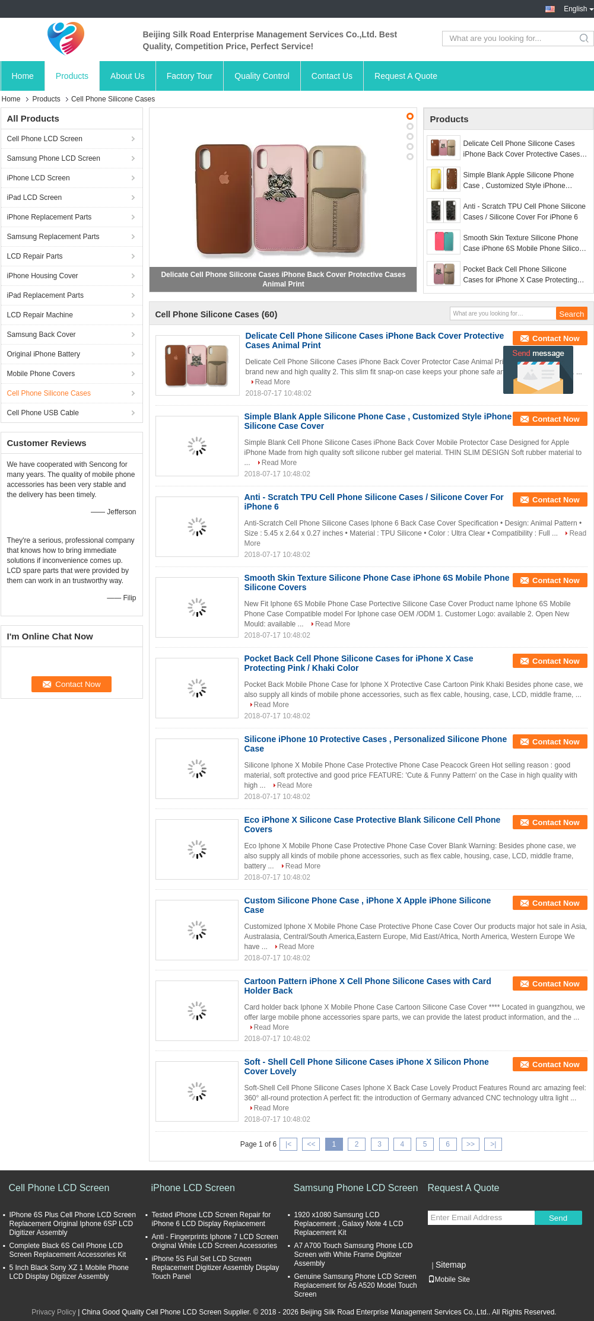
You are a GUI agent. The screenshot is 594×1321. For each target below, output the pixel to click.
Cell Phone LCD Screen (44, 139)
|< (288, 1144)
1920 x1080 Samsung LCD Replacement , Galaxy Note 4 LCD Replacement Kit (349, 1224)
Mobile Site (449, 1279)
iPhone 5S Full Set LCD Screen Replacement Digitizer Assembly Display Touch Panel (215, 1268)
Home (23, 76)
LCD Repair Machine (40, 315)
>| (493, 1144)
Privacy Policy (53, 1312)
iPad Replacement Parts (45, 295)
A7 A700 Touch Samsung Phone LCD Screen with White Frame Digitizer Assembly (353, 1255)
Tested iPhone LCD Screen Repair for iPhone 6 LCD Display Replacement (211, 1219)
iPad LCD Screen (34, 197)
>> (470, 1144)
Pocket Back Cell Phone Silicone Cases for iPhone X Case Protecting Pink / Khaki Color (520, 275)
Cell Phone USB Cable (43, 413)
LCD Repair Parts (35, 256)
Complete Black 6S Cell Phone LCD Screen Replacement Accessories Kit (67, 1250)
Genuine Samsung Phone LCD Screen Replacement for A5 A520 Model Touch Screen (355, 1285)
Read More (272, 382)
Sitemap (451, 1264)
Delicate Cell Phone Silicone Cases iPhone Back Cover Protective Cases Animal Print (521, 149)
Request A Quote (405, 76)
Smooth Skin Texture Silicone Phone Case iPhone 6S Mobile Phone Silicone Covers (525, 244)
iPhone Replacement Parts (49, 217)
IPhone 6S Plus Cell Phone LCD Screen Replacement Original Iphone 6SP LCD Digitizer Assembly (72, 1224)
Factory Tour (190, 76)
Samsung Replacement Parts (53, 237)
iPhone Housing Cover (42, 276)
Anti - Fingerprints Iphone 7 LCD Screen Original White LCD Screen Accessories (215, 1241)
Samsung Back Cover (41, 334)
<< (311, 1144)
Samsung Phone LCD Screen (53, 158)
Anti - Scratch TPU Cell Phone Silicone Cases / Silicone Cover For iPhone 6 (524, 211)
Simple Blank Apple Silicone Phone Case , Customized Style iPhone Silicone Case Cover (518, 181)
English (578, 9)
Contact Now (555, 338)
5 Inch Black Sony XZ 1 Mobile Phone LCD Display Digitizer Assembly (69, 1272)
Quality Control (262, 76)
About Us (127, 76)
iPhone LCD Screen (38, 178)
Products (72, 76)
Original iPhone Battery (43, 354)
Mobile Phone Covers (41, 374)
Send (558, 1218)
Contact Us (332, 76)
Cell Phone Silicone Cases (49, 393)
